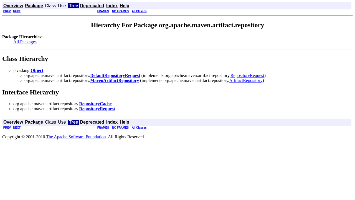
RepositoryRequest (247, 75)
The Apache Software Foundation (76, 136)
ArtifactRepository (245, 80)
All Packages (25, 41)
